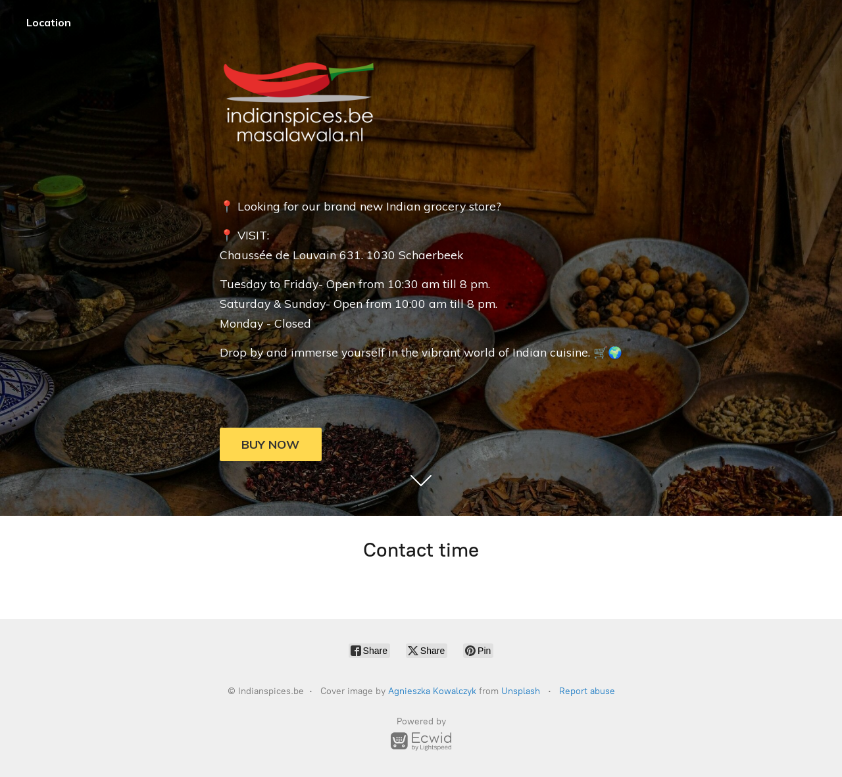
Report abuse (587, 691)
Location (48, 22)
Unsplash (520, 691)
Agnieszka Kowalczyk (432, 691)
